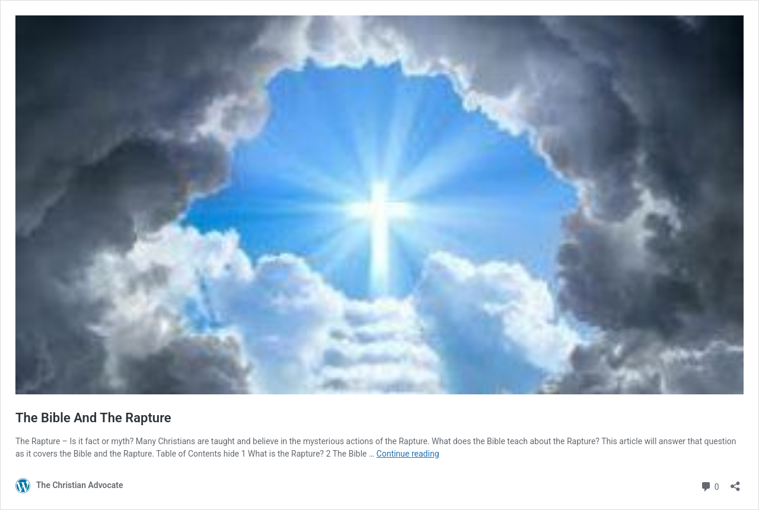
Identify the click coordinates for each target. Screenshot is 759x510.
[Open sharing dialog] (735, 482)
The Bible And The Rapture (93, 417)
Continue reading (408, 453)
